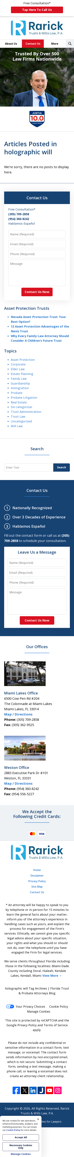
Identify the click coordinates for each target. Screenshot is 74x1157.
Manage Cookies (38, 1011)
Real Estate (19, 402)
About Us (11, 43)
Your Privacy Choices (25, 1006)
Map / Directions (18, 714)
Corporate (18, 364)
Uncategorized (21, 421)
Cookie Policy (58, 1006)
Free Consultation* (37, 7)
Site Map (37, 886)
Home (37, 870)
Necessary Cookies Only (20, 1146)
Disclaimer (37, 875)
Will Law (17, 426)
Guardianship (20, 383)
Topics (10, 351)
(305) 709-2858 (28, 719)
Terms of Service (56, 1025)
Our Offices (37, 646)
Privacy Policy (37, 881)
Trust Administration (26, 412)
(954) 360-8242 (28, 788)
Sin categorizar (21, 407)
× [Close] (38, 1119)
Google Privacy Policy (21, 1025)
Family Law (19, 379)
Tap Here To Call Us (37, 10)
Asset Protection (23, 360)
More (54, 43)
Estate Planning (22, 374)
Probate (16, 393)
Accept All (21, 1137)
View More (50, 976)
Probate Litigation (24, 397)
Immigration (20, 388)
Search (61, 467)
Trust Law (18, 416)
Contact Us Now (37, 292)
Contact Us (33, 43)
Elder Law (18, 369)
